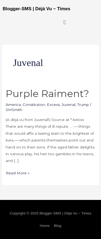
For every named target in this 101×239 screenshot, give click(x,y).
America (13, 104)
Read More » (18, 172)
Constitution (34, 104)
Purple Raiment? (47, 93)
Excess (53, 104)
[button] (64, 22)
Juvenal (68, 104)
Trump (83, 104)
